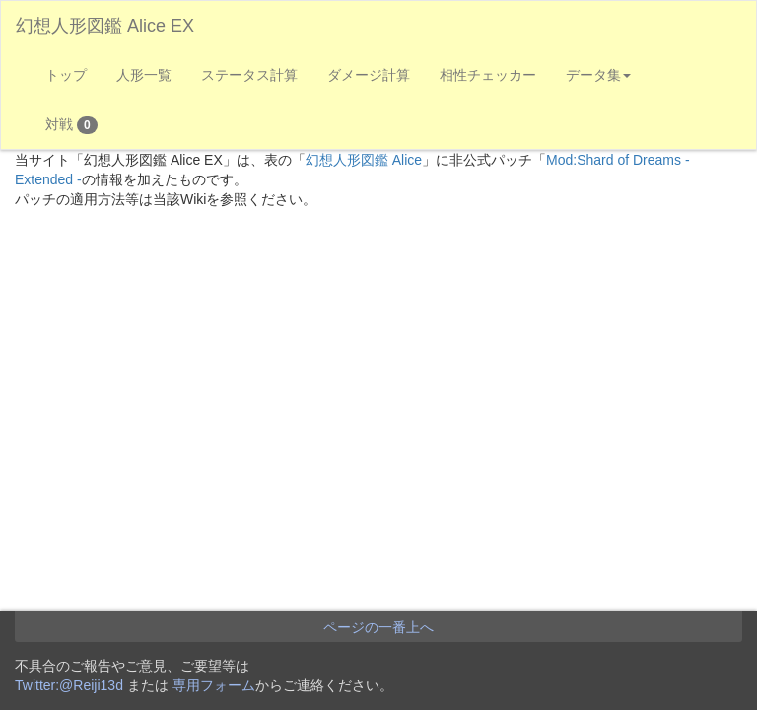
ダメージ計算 (368, 75)
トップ (66, 75)
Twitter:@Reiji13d (69, 685)
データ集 (598, 75)
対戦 (71, 125)
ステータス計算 (249, 75)
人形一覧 (144, 75)
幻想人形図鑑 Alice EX (105, 26)
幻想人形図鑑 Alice (364, 160)
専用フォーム (213, 685)
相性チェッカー (488, 75)
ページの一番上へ (378, 627)
